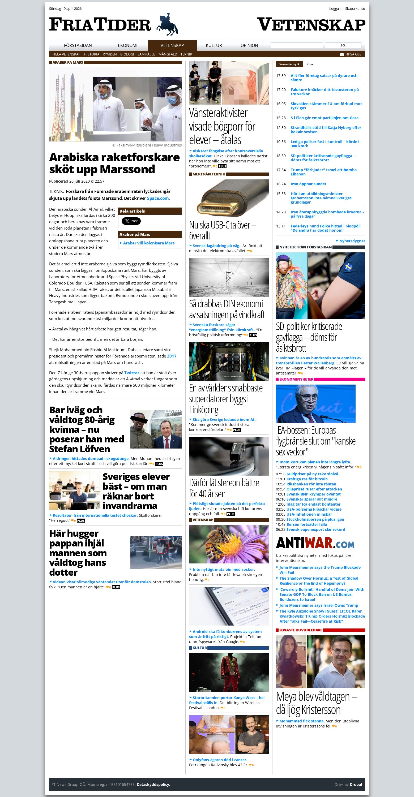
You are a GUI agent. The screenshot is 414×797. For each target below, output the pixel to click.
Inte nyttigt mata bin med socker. (224, 569)
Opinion (249, 45)
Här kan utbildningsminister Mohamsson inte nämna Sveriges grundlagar (321, 198)
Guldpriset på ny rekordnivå (312, 473)
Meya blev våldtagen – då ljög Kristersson (316, 702)
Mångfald (168, 54)
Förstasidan (78, 45)
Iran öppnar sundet (308, 183)
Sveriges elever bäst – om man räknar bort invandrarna (136, 491)
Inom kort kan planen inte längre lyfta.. (316, 461)
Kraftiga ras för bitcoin (307, 478)
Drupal (356, 784)
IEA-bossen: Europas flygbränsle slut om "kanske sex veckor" (316, 440)
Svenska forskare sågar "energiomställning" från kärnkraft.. (222, 327)
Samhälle (146, 54)
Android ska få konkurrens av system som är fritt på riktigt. (225, 634)
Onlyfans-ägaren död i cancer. (220, 759)
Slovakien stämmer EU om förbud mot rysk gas (326, 105)
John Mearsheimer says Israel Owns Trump (319, 605)
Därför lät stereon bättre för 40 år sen (224, 487)
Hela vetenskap (66, 54)
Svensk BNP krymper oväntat (314, 494)
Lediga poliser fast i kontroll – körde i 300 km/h (325, 143)
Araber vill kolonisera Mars (148, 242)
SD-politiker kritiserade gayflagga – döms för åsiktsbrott (323, 157)
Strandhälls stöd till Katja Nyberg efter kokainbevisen (326, 129)
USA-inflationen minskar (309, 514)
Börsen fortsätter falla (307, 524)
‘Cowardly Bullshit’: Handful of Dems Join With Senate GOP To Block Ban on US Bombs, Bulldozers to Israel (322, 594)
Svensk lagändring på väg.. (217, 245)
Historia (91, 54)
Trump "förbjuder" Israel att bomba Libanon (324, 171)
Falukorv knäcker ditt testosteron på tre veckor (325, 91)
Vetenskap (172, 45)
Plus (309, 64)
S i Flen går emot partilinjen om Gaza (324, 117)
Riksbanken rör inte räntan (311, 483)
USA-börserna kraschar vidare (314, 509)
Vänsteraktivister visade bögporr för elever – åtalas (222, 126)
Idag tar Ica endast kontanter (313, 504)
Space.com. (158, 198)
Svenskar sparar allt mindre (312, 499)
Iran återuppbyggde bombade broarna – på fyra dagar (327, 214)
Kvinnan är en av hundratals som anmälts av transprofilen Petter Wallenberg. (318, 360)
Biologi (127, 54)
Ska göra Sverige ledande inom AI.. (225, 419)
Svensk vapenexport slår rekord (316, 529)
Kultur (214, 45)
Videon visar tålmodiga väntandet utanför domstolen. (102, 581)
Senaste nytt (291, 63)
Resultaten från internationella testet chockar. (95, 515)
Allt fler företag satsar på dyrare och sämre (324, 77)
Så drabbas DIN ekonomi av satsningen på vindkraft (227, 308)
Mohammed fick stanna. (302, 720)
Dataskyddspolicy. (153, 784)
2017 (172, 356)
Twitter (131, 372)
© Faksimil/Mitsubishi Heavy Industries (147, 145)
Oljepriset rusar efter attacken (314, 489)
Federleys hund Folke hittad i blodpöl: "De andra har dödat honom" (326, 228)
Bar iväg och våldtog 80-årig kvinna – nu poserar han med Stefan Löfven (86, 429)
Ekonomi (127, 45)
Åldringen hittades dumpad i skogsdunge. (91, 458)
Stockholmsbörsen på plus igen (315, 519)
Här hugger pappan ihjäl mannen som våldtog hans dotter (78, 552)
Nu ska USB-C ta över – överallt (222, 229)
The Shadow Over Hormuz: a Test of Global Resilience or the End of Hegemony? (319, 581)
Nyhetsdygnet (352, 240)
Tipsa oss (353, 54)
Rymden (110, 54)
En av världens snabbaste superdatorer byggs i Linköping (226, 398)
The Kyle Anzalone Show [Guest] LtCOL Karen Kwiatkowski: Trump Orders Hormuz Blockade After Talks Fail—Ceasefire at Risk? (322, 616)
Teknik (186, 54)
